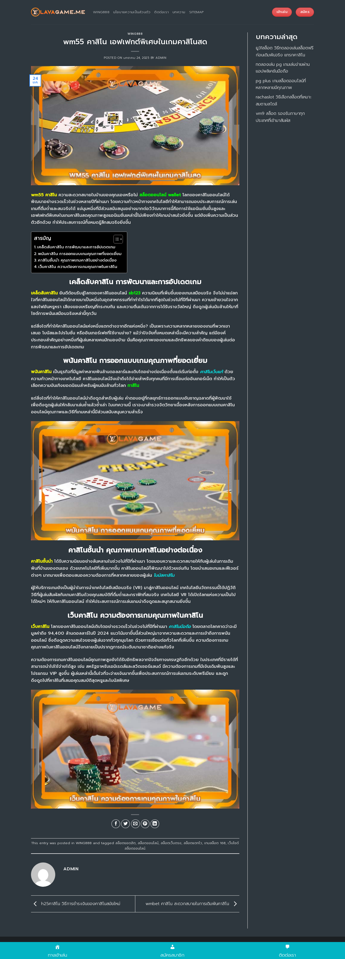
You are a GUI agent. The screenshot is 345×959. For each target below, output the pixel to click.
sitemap (196, 12)
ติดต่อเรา (161, 12)
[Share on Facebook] (115, 823)
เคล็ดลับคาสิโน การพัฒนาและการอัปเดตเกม (76, 247)
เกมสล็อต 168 (215, 842)
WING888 (135, 34)
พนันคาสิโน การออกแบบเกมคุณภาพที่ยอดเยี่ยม (80, 254)
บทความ (178, 12)
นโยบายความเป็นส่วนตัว (132, 12)
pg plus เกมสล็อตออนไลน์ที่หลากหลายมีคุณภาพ (281, 84)
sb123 (134, 293)
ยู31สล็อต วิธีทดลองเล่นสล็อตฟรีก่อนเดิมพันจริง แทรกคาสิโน (284, 51)
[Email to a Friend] (135, 823)
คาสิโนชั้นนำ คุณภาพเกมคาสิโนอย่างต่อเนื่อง (77, 260)
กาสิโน (133, 385)
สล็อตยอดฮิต (125, 842)
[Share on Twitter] (125, 823)
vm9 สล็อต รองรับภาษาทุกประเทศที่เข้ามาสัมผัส (280, 117)
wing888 (101, 12)
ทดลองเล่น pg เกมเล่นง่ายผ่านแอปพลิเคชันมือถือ (283, 68)
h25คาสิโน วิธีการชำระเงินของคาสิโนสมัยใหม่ (75, 903)
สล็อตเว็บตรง (171, 842)
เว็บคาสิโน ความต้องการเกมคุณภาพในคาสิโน (77, 267)
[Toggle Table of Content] (115, 239)
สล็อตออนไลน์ (148, 842)
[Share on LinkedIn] (154, 823)
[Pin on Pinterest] (145, 823)
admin (161, 58)
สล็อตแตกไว (193, 842)
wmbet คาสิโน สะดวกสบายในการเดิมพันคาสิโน (192, 903)
